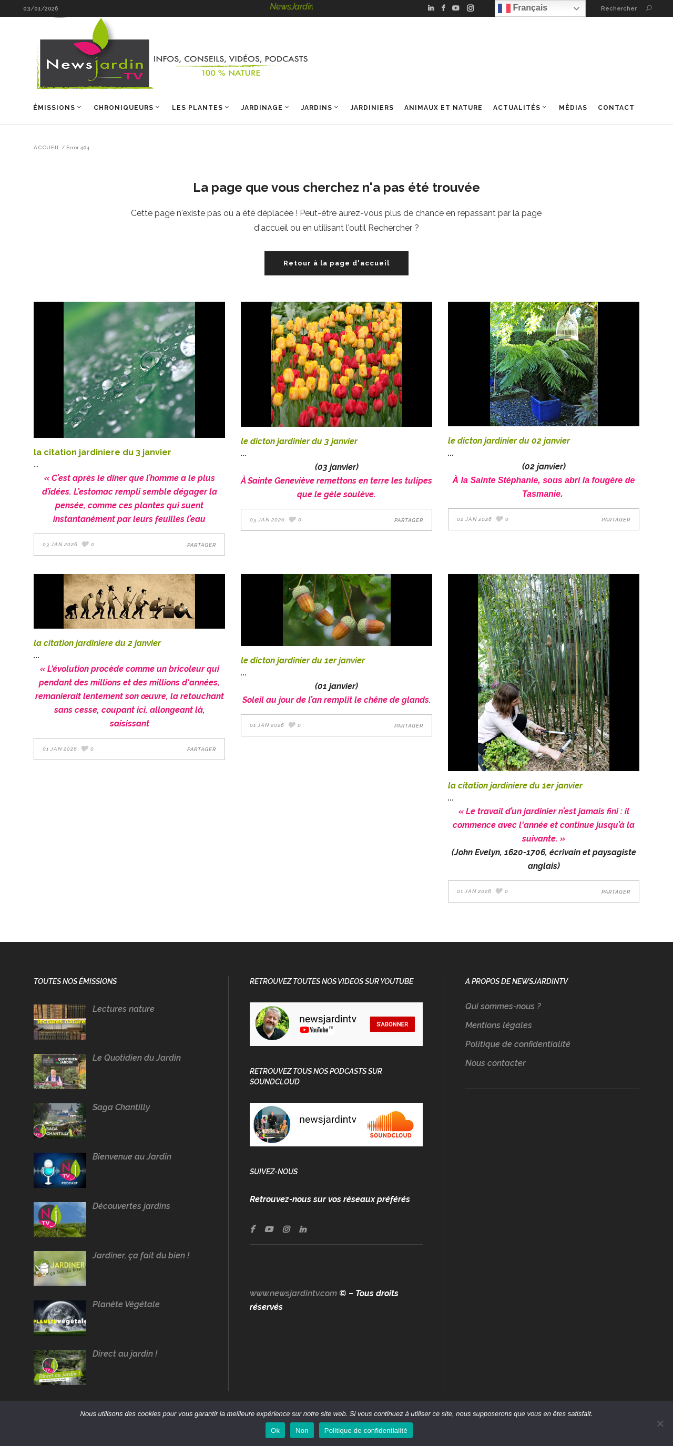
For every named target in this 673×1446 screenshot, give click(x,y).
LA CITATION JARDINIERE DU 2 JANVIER (97, 643)
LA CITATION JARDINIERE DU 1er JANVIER (515, 786)
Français (522, 8)
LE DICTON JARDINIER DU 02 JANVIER (509, 441)
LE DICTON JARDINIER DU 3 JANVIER (299, 441)
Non (302, 1430)
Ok (275, 1430)
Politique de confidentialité (517, 1044)
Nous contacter (495, 1063)
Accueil (47, 147)
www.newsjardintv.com (293, 1293)
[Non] (660, 1423)
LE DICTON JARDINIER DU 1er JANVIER (303, 660)
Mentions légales (498, 1025)
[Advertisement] (552, 1200)
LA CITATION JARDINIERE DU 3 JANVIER (102, 452)
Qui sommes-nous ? (503, 1006)
